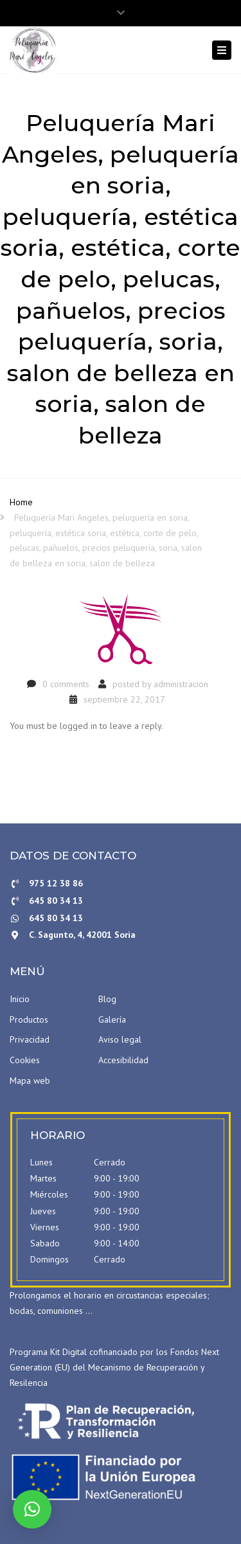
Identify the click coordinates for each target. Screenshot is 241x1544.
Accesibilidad (123, 1060)
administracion (181, 684)
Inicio (20, 999)
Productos (29, 1019)
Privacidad (29, 1039)
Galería (112, 1019)
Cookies (25, 1060)
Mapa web (30, 1080)
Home (21, 502)
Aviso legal (119, 1039)
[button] (32, 1509)
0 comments (65, 684)
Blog (107, 999)
